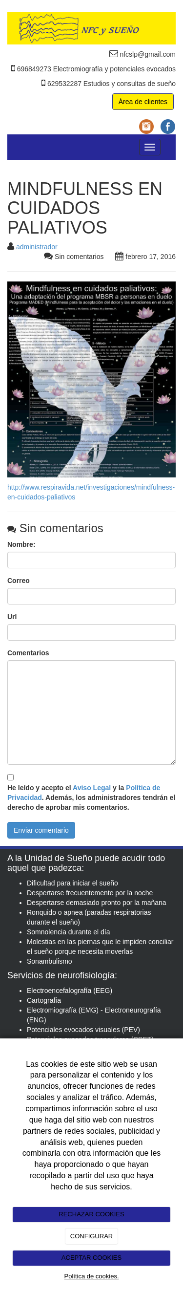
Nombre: (21, 544)
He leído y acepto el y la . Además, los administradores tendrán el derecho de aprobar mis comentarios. (91, 797)
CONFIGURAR (91, 1236)
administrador (37, 247)
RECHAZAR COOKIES (91, 1214)
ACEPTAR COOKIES (91, 1257)
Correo (18, 580)
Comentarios (28, 653)
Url (12, 617)
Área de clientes (143, 102)
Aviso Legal (92, 788)
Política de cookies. (91, 1276)
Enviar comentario (41, 830)
